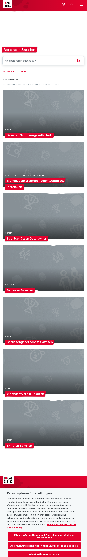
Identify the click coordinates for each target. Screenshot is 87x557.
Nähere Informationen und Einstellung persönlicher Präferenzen (44, 537)
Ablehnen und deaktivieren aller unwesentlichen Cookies (44, 547)
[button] (63, 4)
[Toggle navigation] (81, 4)
